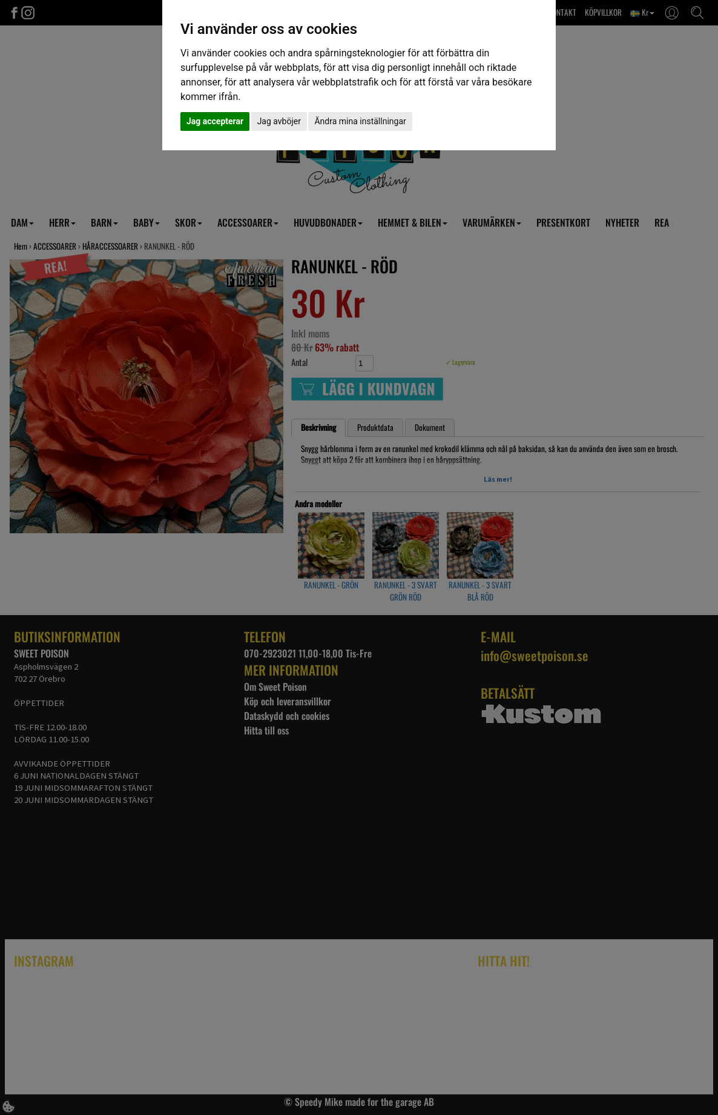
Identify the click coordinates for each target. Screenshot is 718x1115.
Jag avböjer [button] (279, 121)
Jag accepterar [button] (214, 121)
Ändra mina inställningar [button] (360, 121)
